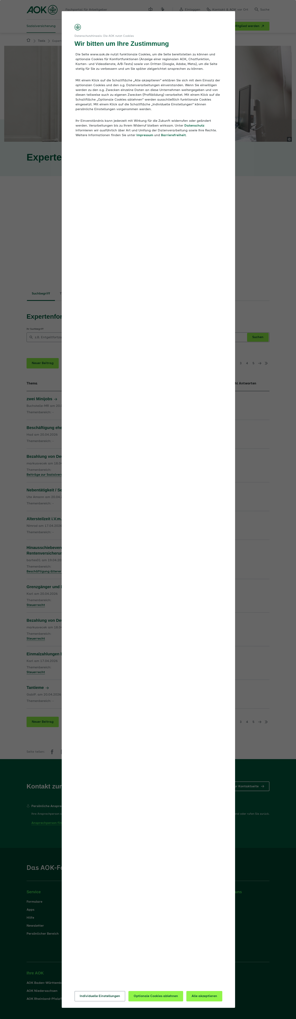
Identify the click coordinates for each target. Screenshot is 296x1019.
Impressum (144, 135)
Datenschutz (194, 125)
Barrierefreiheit (173, 135)
